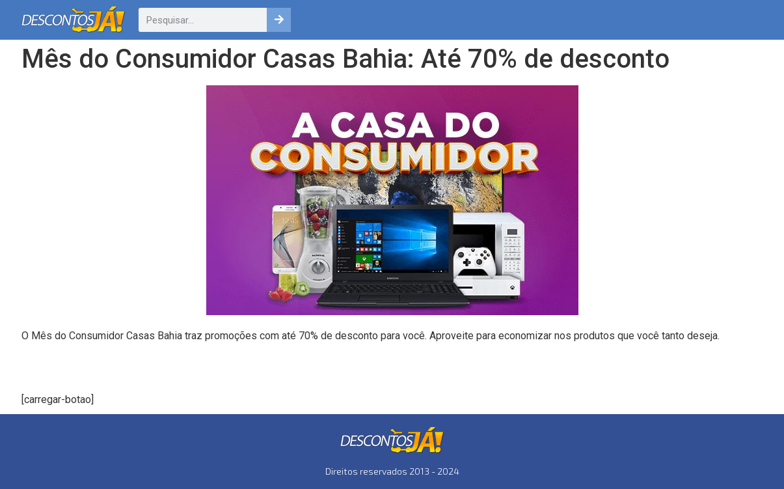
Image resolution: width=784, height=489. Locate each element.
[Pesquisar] (279, 20)
